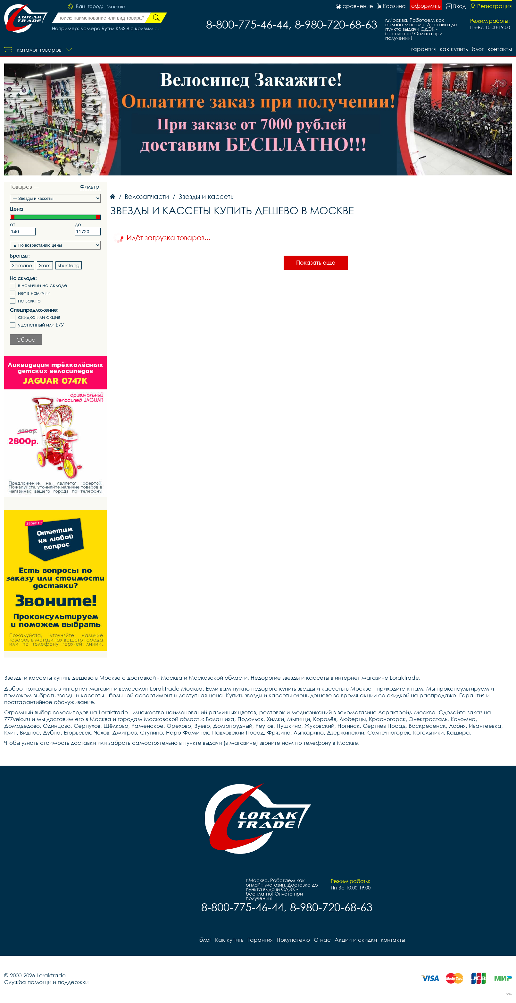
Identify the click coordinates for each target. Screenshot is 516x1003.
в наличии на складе (42, 285)
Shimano (22, 265)
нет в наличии (34, 293)
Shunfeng (68, 265)
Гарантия (423, 49)
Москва (115, 6)
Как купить (454, 49)
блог (478, 49)
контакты (499, 49)
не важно (29, 300)
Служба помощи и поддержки (46, 982)
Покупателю (293, 939)
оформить (426, 5)
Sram (45, 265)
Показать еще (315, 262)
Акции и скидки (356, 939)
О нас (322, 939)
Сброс (25, 339)
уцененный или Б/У (41, 324)
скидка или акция (39, 317)
